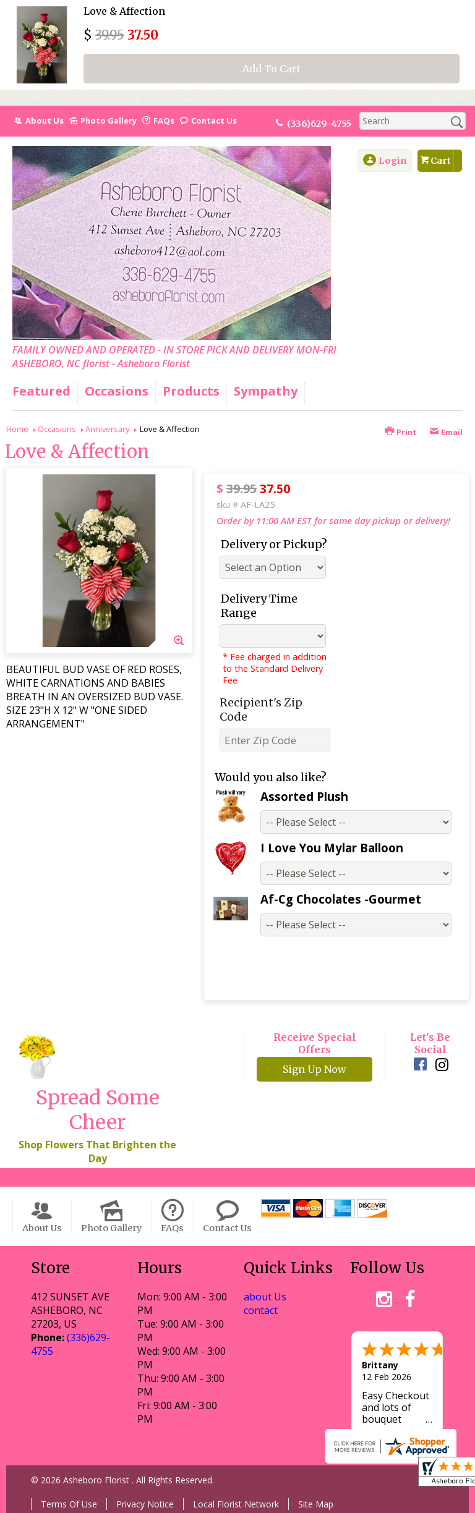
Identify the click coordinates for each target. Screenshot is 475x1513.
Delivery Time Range (259, 605)
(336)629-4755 (319, 123)
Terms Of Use (69, 1504)
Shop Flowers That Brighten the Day (97, 1151)
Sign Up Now (314, 1069)
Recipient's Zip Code (261, 709)
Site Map (315, 1504)
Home (17, 428)
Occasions (57, 428)
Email (446, 432)
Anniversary (107, 428)
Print (401, 432)
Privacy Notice (145, 1504)
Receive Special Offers (314, 1043)
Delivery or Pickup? (274, 544)
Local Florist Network (236, 1504)
